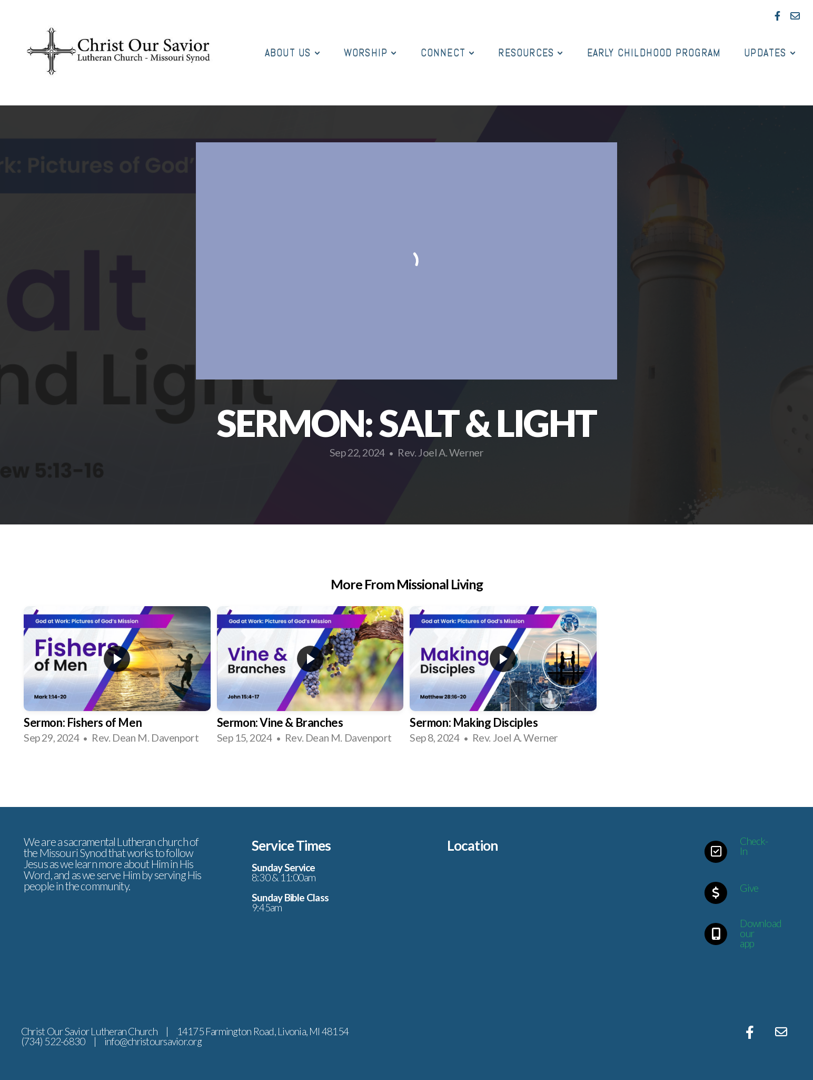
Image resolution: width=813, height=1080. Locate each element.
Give (749, 888)
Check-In (754, 846)
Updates (770, 53)
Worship (371, 53)
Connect (448, 53)
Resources (530, 53)
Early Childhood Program (654, 53)
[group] (117, 679)
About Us (293, 53)
